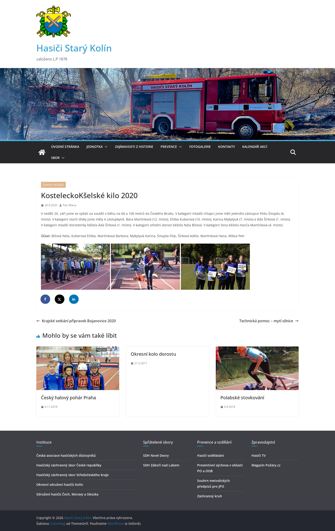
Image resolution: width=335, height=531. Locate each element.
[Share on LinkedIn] (74, 299)
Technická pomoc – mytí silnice (269, 320)
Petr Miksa (69, 205)
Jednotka (95, 146)
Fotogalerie (200, 146)
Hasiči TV (258, 455)
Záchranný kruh (209, 496)
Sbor (55, 157)
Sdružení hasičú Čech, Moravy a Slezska (67, 494)
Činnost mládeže (53, 184)
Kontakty (226, 146)
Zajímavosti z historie (134, 146)
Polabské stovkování (242, 397)
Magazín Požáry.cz (265, 465)
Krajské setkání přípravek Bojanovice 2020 (76, 320)
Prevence (169, 146)
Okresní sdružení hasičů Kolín (59, 484)
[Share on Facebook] (45, 299)
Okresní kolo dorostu (153, 354)
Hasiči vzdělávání (210, 455)
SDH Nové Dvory (156, 455)
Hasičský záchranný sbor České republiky (68, 465)
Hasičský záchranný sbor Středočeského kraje (72, 475)
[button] (105, 146)
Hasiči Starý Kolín (74, 48)
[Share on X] (59, 299)
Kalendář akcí (254, 146)
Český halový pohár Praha (68, 397)
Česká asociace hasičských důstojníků (66, 455)
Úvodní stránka (65, 146)
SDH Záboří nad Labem (161, 465)
